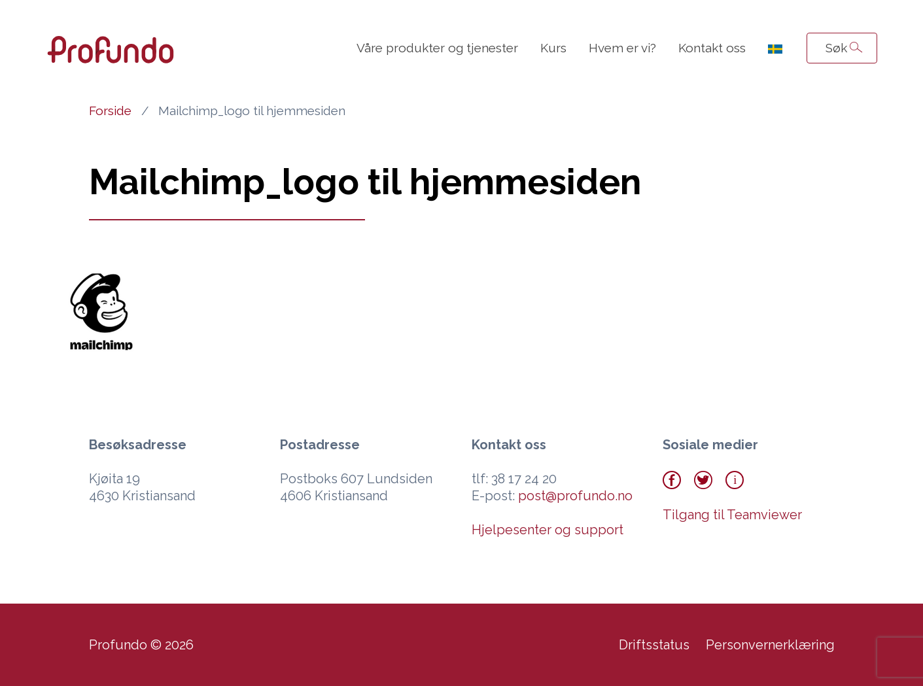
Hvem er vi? (622, 48)
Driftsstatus (654, 645)
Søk (836, 48)
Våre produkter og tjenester (437, 48)
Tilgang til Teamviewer (732, 515)
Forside (110, 110)
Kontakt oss (712, 48)
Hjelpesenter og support (547, 530)
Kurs (553, 48)
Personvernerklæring (770, 645)
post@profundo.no (575, 496)
